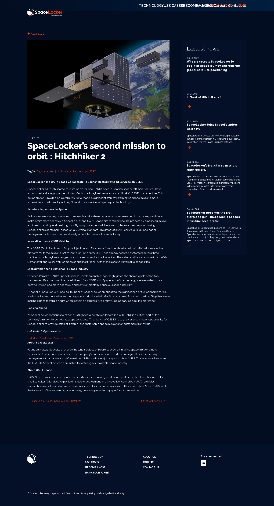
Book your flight (233, 12)
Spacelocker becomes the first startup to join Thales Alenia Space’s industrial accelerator (213, 217)
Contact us (240, 2)
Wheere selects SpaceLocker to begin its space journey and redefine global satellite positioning (213, 66)
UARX (92, 171)
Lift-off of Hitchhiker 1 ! (204, 97)
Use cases (175, 12)
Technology (151, 12)
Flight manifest (46, 171)
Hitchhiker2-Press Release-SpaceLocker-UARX (50, 338)
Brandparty (118, 493)
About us (206, 2)
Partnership (80, 171)
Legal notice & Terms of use (65, 493)
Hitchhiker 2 (64, 171)
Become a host (201, 12)
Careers (223, 2)
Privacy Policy (88, 493)
